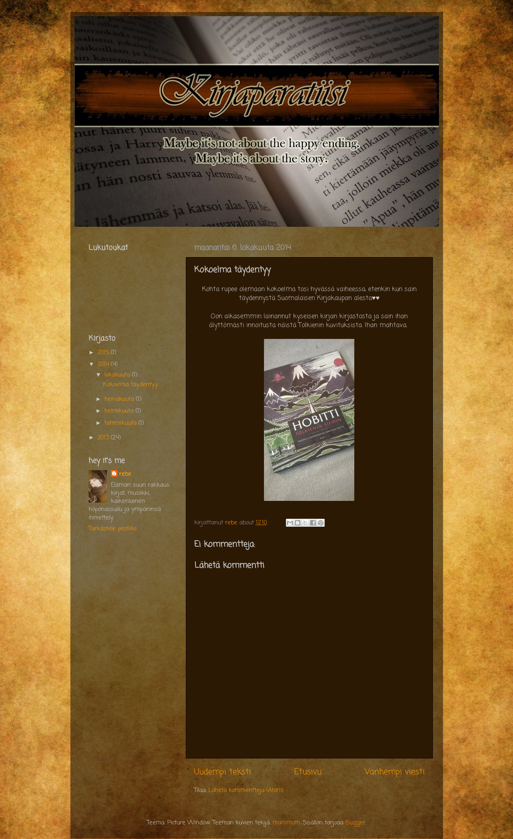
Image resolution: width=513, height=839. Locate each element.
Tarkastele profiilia (112, 528)
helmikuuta (120, 411)
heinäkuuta (120, 399)
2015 (104, 352)
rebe (125, 474)
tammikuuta (121, 423)
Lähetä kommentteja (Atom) (246, 790)
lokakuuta (118, 375)
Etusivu (307, 772)
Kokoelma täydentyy (130, 384)
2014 (104, 364)
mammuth (286, 822)
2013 (104, 437)
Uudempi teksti (222, 772)
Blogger (355, 822)
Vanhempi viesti (395, 772)
